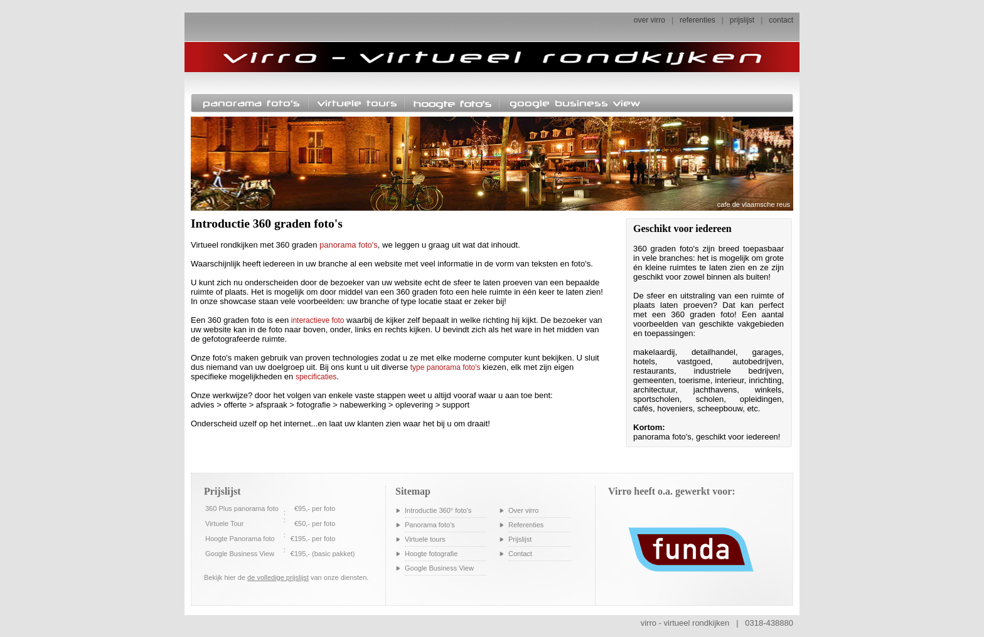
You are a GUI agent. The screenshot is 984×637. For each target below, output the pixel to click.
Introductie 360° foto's (438, 510)
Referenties (525, 525)
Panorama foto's (430, 525)
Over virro (523, 510)
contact (781, 20)
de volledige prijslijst (278, 577)
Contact (520, 553)
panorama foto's (348, 245)
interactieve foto (318, 320)
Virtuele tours (425, 539)
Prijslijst (520, 539)
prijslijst (742, 20)
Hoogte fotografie (431, 553)
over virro (649, 20)
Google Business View (439, 568)
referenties (697, 20)
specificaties (316, 376)
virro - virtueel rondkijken (685, 623)
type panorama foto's (445, 367)
